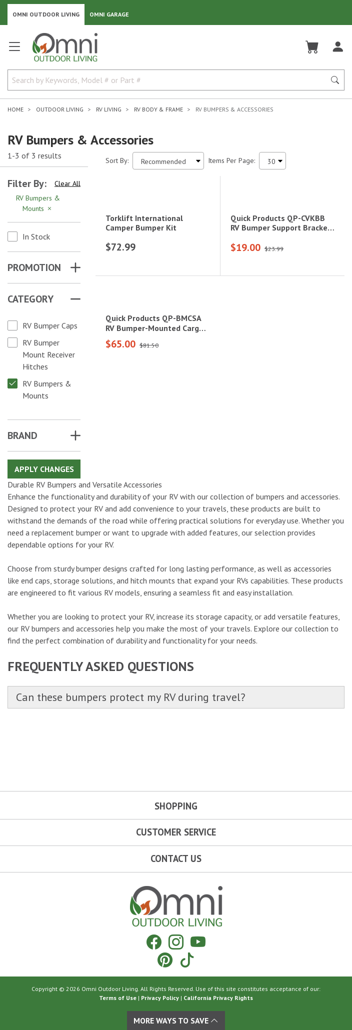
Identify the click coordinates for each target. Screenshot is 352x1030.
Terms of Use (117, 998)
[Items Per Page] (272, 161)
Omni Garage (109, 14)
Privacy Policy (160, 998)
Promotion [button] (34, 267)
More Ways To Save (176, 1021)
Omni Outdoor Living (46, 14)
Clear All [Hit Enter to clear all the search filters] (67, 183)
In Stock (36, 237)
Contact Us (176, 858)
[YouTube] (198, 942)
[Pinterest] (165, 960)
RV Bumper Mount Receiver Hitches (48, 355)
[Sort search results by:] (168, 161)
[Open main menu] (14, 50)
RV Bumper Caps (50, 325)
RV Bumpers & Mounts (47, 389)
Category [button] (31, 299)
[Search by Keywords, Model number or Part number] (169, 80)
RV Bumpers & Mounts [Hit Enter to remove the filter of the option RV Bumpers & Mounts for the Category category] (38, 203)
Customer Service (176, 832)
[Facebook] (154, 942)
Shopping (176, 806)
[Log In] (337, 47)
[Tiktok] (187, 960)
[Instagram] (176, 942)
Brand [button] (23, 435)
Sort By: (117, 160)
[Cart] (312, 47)
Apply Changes (44, 469)
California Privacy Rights (218, 998)
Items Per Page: (231, 160)
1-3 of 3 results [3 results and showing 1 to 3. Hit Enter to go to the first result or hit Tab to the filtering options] (35, 155)
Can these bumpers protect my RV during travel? (131, 752)
